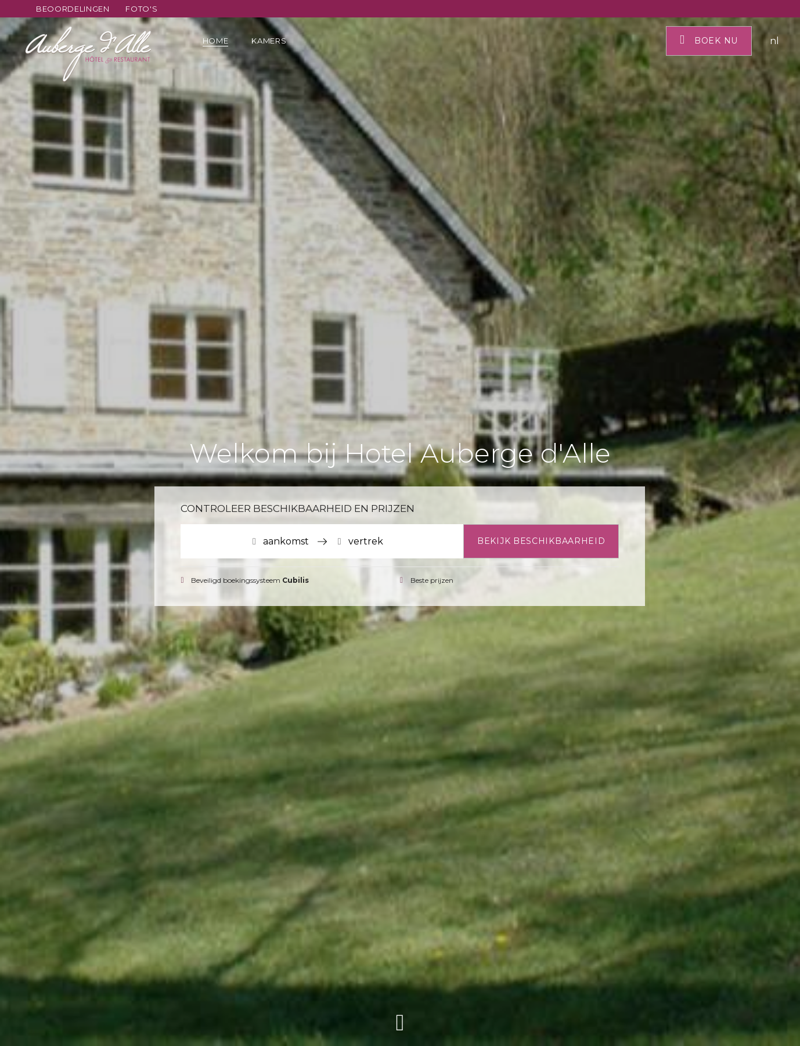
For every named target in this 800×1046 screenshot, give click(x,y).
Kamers (270, 40)
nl (774, 40)
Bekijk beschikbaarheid (541, 541)
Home (216, 40)
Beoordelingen (72, 8)
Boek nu (709, 40)
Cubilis (295, 580)
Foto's (141, 8)
